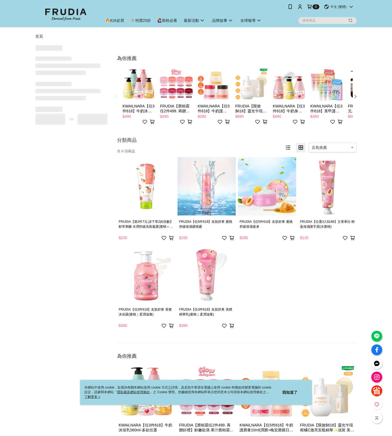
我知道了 (290, 392)
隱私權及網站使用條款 (133, 392)
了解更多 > (92, 397)
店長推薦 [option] (319, 147)
